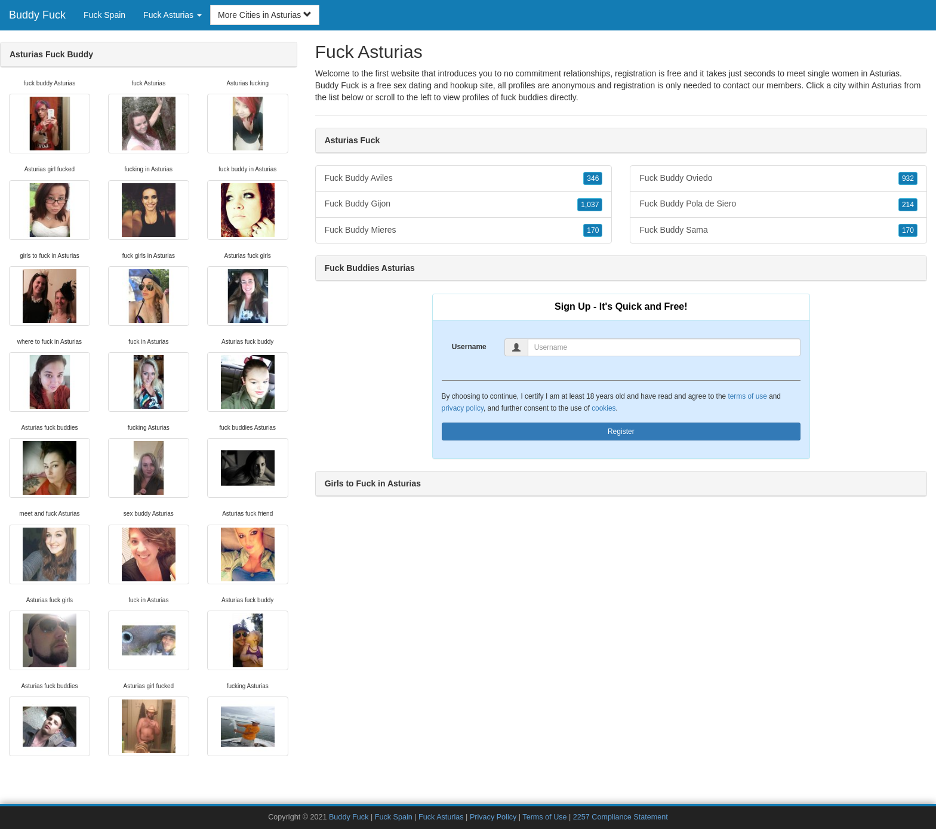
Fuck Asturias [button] (172, 15)
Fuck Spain (104, 15)
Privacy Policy (493, 817)
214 (908, 205)
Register (621, 431)
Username (469, 347)
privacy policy (463, 408)
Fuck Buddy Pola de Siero (778, 204)
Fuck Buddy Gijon (464, 204)
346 (593, 178)
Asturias (887, 85)
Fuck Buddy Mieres (464, 230)
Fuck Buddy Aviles (464, 178)
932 (908, 178)
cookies (603, 408)
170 (593, 230)
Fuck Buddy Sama (778, 230)
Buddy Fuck (37, 15)
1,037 (590, 205)
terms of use (747, 396)
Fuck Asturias (441, 817)
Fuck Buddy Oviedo (778, 178)
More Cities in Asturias (265, 15)
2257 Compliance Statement (620, 817)
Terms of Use (544, 817)
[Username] (664, 347)
